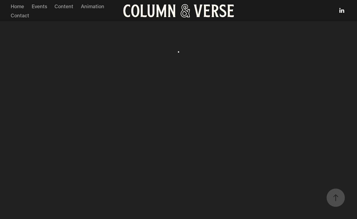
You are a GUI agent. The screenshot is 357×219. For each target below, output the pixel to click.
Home (17, 6)
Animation (92, 6)
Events (39, 6)
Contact (20, 15)
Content (63, 6)
